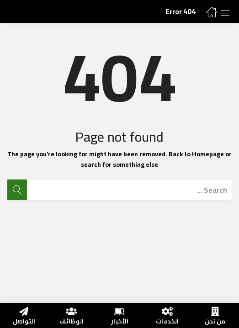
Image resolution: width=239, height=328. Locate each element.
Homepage (208, 154)
